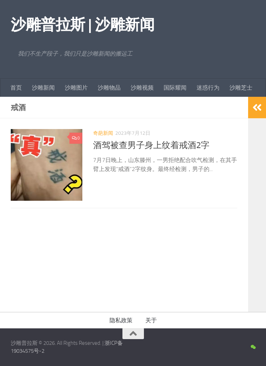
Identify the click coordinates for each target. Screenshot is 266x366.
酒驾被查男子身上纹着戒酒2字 (151, 145)
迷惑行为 (208, 87)
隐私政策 (121, 320)
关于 (151, 320)
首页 (16, 87)
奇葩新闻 (103, 133)
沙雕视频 (142, 87)
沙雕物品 (109, 87)
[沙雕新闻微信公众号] (253, 347)
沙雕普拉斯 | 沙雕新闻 (82, 25)
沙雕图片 (76, 87)
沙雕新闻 (43, 87)
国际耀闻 (175, 87)
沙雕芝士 (240, 87)
